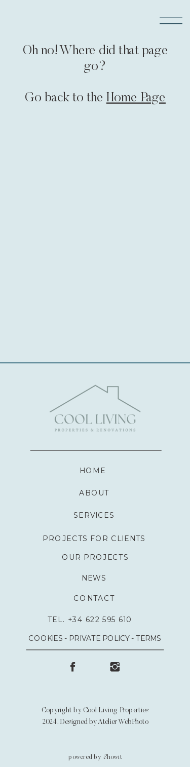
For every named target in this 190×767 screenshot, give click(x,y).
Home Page (136, 98)
